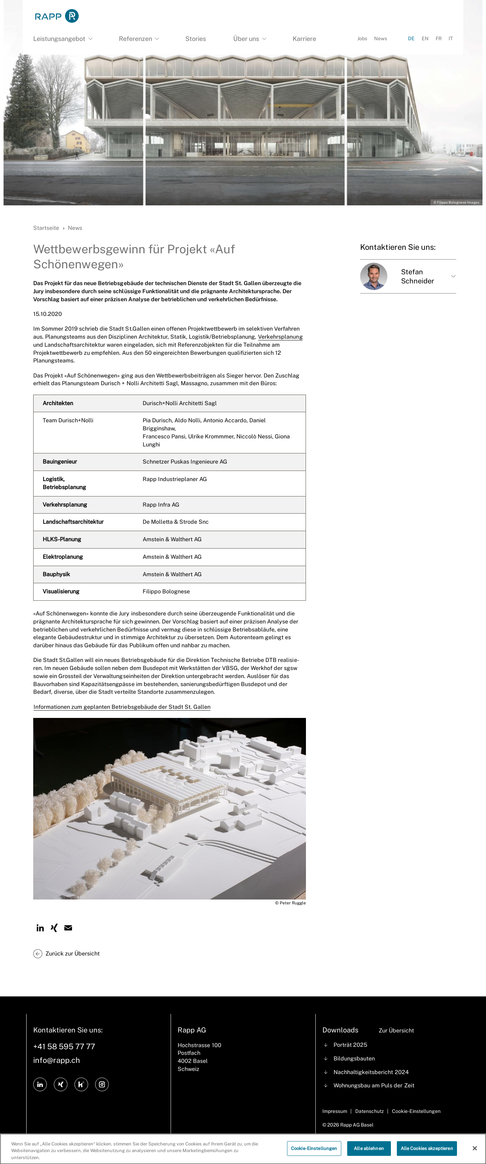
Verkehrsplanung (280, 336)
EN (425, 38)
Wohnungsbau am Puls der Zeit (374, 1085)
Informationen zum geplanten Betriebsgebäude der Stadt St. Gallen (122, 707)
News (380, 38)
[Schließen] (475, 1154)
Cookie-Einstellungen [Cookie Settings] (416, 1111)
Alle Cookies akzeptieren (427, 1153)
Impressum (334, 1111)
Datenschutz (369, 1111)
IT (451, 38)
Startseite (46, 228)
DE (411, 38)
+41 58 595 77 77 (64, 1046)
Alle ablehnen (369, 1153)
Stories (195, 38)
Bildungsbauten (354, 1058)
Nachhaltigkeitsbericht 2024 (371, 1072)
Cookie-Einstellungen (314, 1153)
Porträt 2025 (350, 1045)
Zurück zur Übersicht (72, 953)
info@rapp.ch (56, 1060)
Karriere (304, 38)
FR (439, 38)
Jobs (362, 38)
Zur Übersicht (396, 1030)
